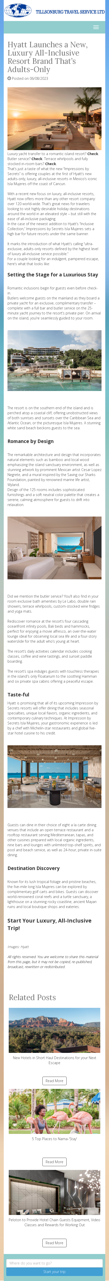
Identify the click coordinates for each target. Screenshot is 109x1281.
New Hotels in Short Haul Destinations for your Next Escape (54, 1036)
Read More (54, 1080)
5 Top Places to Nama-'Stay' (54, 1115)
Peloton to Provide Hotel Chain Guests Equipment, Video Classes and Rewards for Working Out (54, 1198)
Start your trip (54, 1271)
